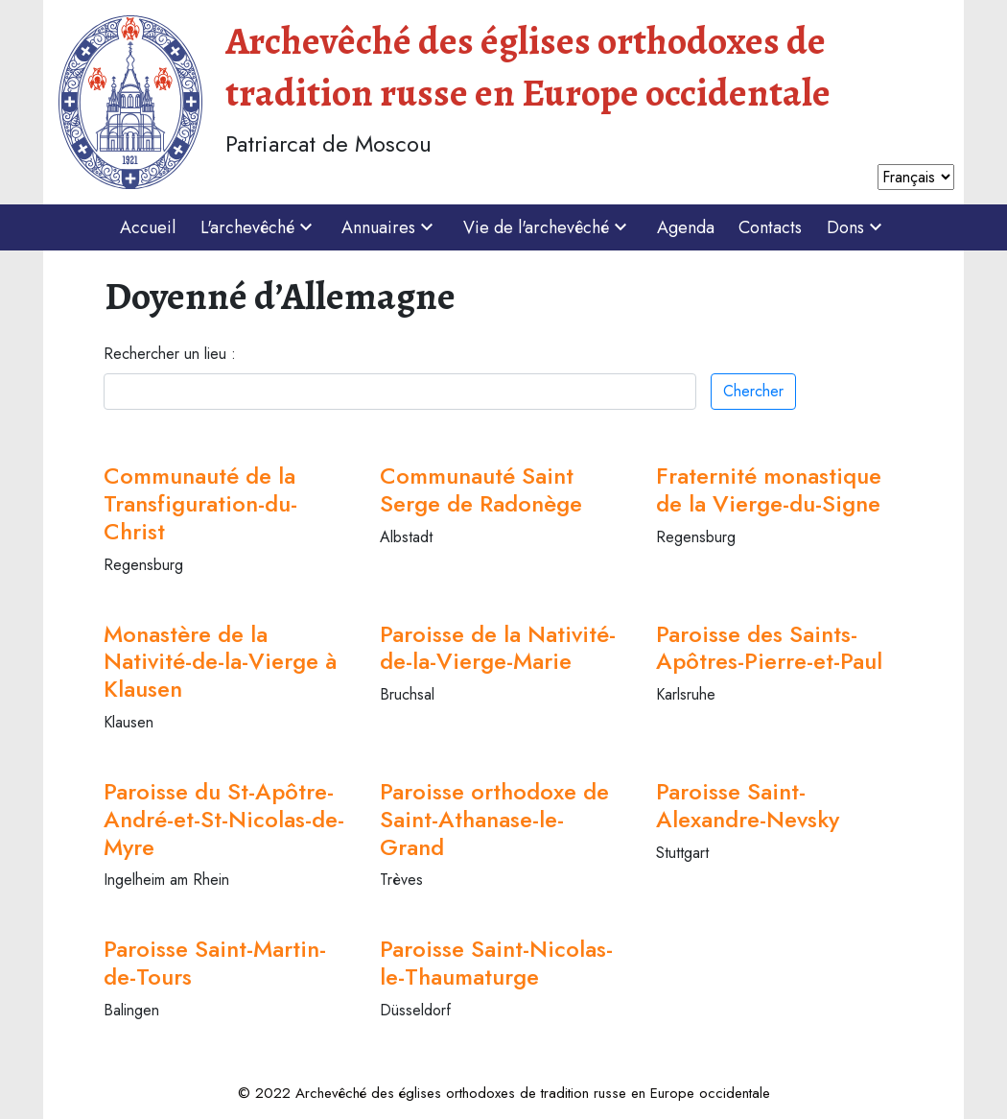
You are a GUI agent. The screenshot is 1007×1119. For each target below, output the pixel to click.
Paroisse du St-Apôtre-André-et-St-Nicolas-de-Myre (224, 819)
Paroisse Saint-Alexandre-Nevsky (747, 805)
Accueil (148, 227)
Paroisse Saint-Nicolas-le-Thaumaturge (496, 962)
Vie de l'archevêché (547, 227)
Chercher (753, 391)
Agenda (685, 227)
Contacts (770, 227)
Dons (857, 227)
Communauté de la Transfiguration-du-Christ (200, 503)
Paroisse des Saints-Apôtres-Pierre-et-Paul (769, 648)
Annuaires (389, 227)
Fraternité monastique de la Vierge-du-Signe (768, 489)
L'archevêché (258, 227)
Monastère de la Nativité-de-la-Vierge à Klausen (220, 661)
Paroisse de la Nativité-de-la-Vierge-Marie (498, 648)
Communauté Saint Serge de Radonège (481, 489)
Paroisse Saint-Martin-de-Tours (215, 962)
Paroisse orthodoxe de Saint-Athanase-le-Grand (494, 819)
